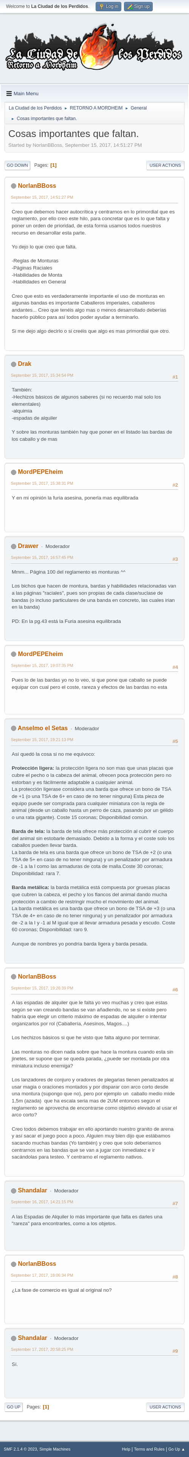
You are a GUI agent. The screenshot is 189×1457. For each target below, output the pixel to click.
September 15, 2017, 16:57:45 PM (42, 557)
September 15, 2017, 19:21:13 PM (42, 739)
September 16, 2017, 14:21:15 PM (42, 1202)
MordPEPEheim (40, 472)
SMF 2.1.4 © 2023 (20, 1449)
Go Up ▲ (176, 1449)
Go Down (17, 165)
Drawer (28, 546)
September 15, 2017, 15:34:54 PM (42, 375)
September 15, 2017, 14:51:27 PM (42, 197)
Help (126, 1449)
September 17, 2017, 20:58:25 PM (42, 1349)
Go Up (13, 1407)
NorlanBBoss (37, 186)
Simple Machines (54, 1449)
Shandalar (32, 1190)
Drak (24, 364)
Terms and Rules (149, 1449)
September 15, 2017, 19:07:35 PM (42, 665)
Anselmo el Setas (43, 728)
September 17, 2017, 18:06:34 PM (42, 1275)
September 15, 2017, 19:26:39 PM (42, 988)
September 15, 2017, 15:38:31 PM (42, 483)
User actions (165, 165)
